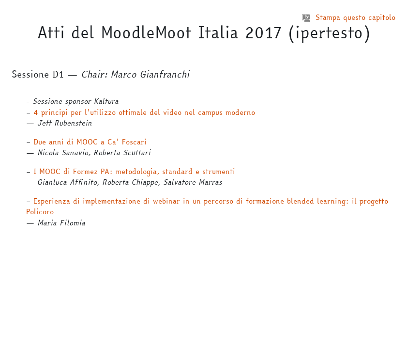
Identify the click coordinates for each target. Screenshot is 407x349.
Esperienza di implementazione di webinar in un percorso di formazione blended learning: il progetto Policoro (207, 206)
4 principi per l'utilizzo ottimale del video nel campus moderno (144, 112)
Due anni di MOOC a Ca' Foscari (90, 141)
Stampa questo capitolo (348, 17)
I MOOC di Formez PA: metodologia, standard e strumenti (134, 171)
